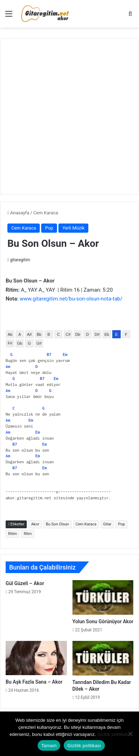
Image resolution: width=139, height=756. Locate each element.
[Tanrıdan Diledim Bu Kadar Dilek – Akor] (103, 658)
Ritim (12, 533)
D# (97, 334)
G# (39, 343)
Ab (10, 334)
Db (77, 334)
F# (10, 343)
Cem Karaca (45, 212)
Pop (49, 228)
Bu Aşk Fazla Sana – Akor (34, 682)
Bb (39, 334)
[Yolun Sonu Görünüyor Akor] (103, 597)
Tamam (49, 745)
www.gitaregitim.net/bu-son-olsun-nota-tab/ (71, 299)
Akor (35, 524)
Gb (20, 343)
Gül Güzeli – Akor (25, 583)
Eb (107, 334)
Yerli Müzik (73, 228)
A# (29, 334)
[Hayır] (130, 733)
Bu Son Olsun (57, 524)
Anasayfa (18, 212)
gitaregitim (20, 259)
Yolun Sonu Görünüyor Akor (102, 621)
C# (67, 334)
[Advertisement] (69, 115)
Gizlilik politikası (113, 734)
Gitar (107, 524)
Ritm (28, 533)
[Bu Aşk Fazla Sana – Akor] (36, 658)
